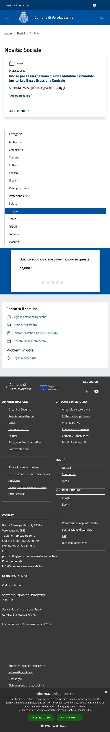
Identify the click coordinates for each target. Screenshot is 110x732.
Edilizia (13, 173)
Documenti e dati (19, 449)
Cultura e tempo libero (76, 416)
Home (8, 33)
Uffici (11, 422)
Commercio (16, 149)
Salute (13, 203)
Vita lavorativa (71, 422)
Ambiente (15, 142)
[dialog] (55, 710)
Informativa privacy (20, 672)
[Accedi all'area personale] (94, 5)
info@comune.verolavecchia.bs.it (23, 566)
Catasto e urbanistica (75, 436)
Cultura (13, 165)
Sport (12, 219)
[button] (55, 726)
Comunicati (69, 474)
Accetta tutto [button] (41, 717)
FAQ (64, 536)
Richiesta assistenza (74, 542)
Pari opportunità (19, 188)
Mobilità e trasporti (74, 442)
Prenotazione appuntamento (80, 523)
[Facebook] (87, 392)
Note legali (15, 679)
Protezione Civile (19, 196)
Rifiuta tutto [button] (69, 717)
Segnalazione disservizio (77, 529)
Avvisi (16, 63)
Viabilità (14, 242)
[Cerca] (102, 17)
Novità (21, 33)
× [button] (106, 692)
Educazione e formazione (23, 467)
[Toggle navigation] (7, 17)
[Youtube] (96, 392)
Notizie (66, 467)
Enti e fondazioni (18, 429)
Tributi (13, 226)
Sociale (13, 211)
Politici (12, 436)
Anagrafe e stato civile (76, 409)
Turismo (14, 234)
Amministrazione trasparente (26, 665)
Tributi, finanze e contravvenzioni (29, 474)
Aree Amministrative (21, 416)
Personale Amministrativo (24, 442)
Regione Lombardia (17, 5)
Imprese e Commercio (75, 429)
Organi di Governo (19, 409)
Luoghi (66, 498)
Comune (14, 157)
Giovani (13, 180)
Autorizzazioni (17, 493)
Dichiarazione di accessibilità (26, 685)
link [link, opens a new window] (90, 710)
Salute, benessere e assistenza (27, 487)
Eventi (66, 504)
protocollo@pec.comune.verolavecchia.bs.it (30, 556)
